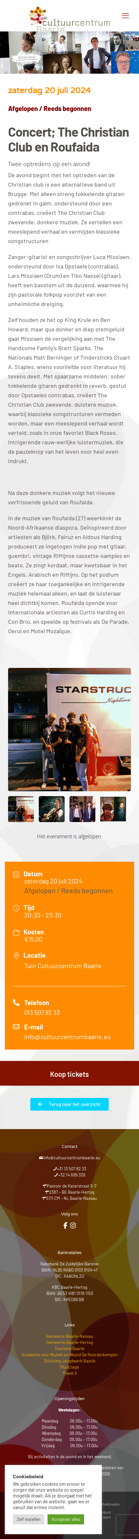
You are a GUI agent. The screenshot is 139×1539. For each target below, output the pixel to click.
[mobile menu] (125, 15)
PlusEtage (69, 1367)
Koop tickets (69, 1074)
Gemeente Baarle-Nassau (69, 1336)
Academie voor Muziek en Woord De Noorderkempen (70, 1354)
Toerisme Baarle (69, 1348)
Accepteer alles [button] (65, 1519)
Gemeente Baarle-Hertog (69, 1342)
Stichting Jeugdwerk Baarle (69, 1360)
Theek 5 (69, 1373)
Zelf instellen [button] (28, 1519)
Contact (104, 1517)
